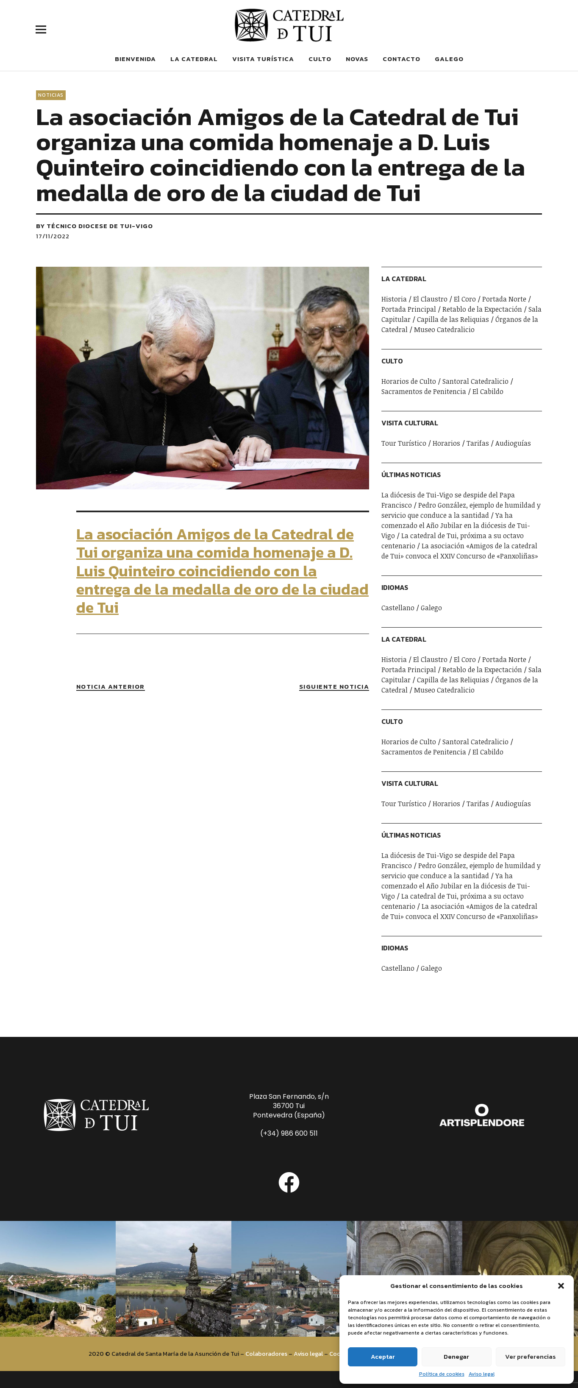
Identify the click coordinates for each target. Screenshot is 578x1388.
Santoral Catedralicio (475, 381)
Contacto (401, 59)
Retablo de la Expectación (482, 309)
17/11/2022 (52, 236)
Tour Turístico (403, 443)
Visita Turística (263, 59)
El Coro (465, 299)
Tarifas (478, 443)
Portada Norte (504, 299)
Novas (357, 59)
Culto (319, 59)
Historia (394, 299)
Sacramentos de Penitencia (423, 391)
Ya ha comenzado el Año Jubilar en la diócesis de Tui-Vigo (455, 525)
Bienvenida (135, 59)
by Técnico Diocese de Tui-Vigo (94, 226)
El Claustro (430, 299)
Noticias (51, 95)
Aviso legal (482, 1374)
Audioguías (513, 443)
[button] (561, 1286)
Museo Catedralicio (444, 329)
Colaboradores (266, 1353)
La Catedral (194, 59)
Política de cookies (441, 1374)
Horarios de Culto (408, 381)
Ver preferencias (530, 1356)
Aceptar (383, 1356)
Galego (449, 59)
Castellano (397, 607)
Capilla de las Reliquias (453, 319)
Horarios (446, 443)
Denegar (456, 1356)
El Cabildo (487, 391)
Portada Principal (408, 309)
